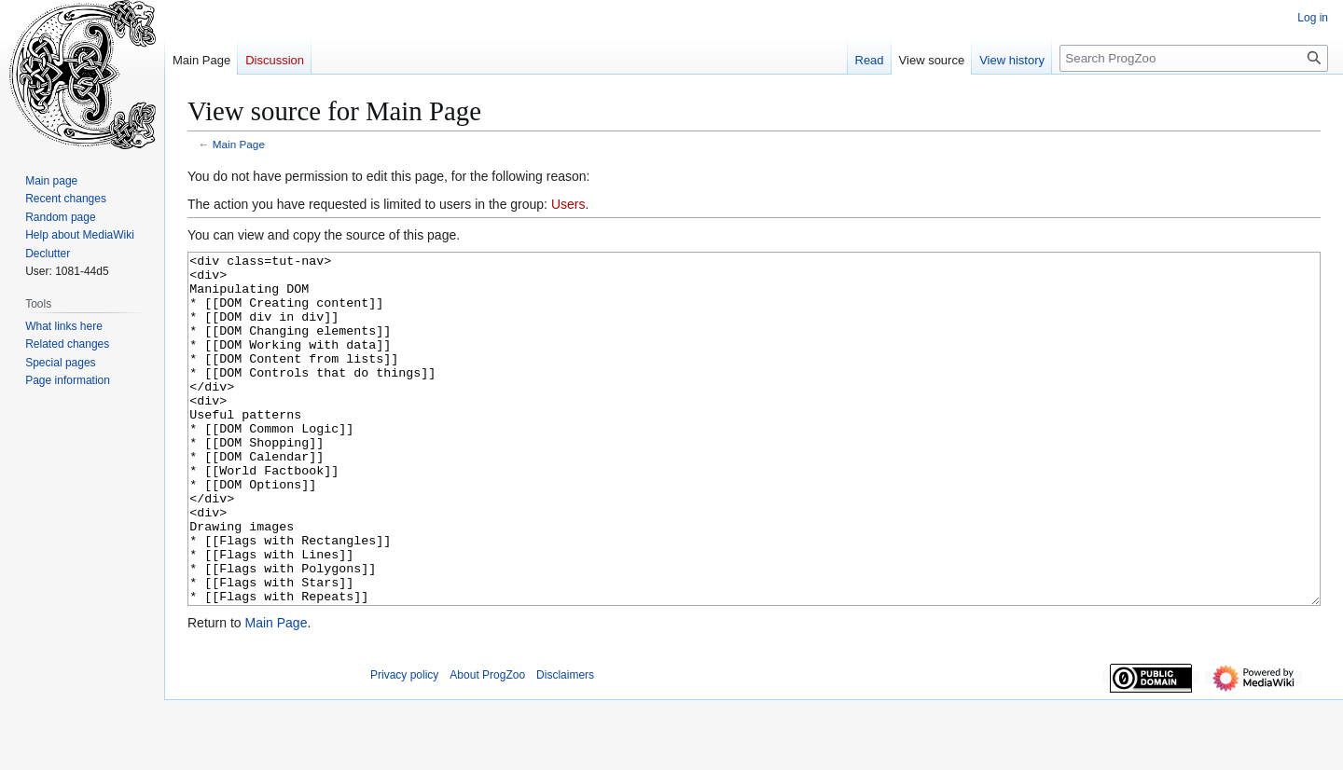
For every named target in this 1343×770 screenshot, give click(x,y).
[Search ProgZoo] (1193, 58)
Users (568, 204)
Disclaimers (565, 744)
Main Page (239, 144)
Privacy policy (404, 744)
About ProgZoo (487, 744)
